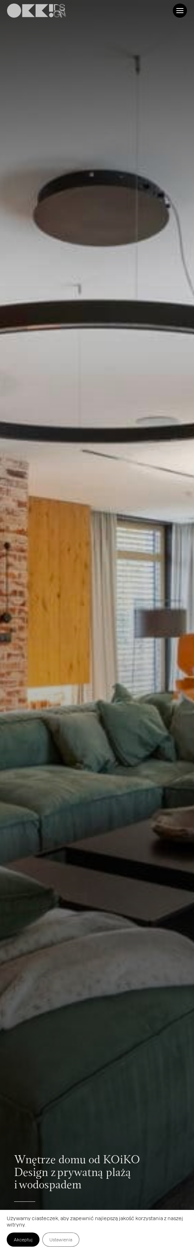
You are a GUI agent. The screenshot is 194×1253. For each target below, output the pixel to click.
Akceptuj (23, 1239)
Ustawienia (60, 1239)
